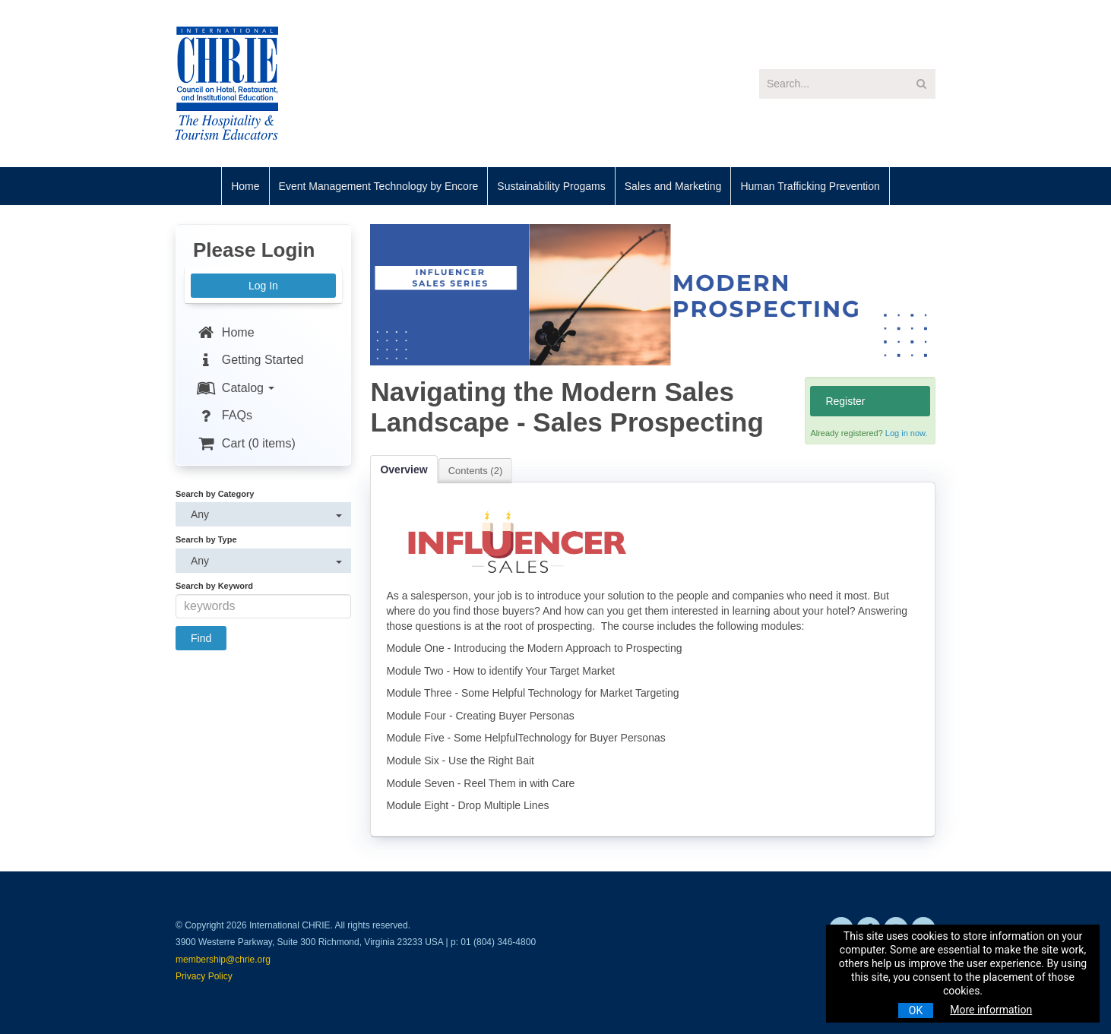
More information (991, 1010)
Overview (403, 469)
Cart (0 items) (245, 443)
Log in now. (906, 433)
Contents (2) (475, 470)
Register (845, 401)
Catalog (234, 387)
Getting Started (249, 359)
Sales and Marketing (673, 186)
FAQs (223, 415)
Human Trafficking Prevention (809, 186)
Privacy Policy (204, 976)
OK (916, 1010)
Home (245, 186)
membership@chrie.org (223, 959)
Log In (263, 286)
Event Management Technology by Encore (379, 186)
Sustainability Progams (551, 186)
